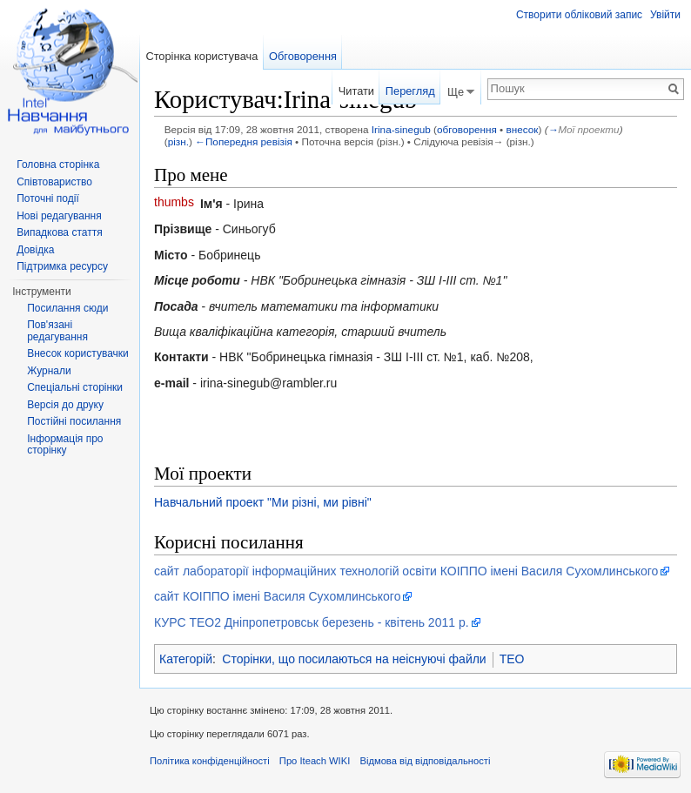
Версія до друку (65, 405)
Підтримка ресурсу (62, 266)
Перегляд (410, 90)
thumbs (174, 202)
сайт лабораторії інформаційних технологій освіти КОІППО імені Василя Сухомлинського (406, 571)
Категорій (185, 659)
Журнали (49, 371)
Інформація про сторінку (65, 445)
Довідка (35, 250)
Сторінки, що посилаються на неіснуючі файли (354, 659)
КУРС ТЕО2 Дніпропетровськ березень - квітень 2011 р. (311, 622)
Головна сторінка (58, 164)
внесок (523, 129)
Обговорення (303, 56)
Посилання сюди (67, 308)
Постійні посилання (74, 421)
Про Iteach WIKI (314, 761)
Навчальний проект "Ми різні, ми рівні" (263, 502)
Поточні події (48, 198)
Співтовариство (54, 182)
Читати (356, 90)
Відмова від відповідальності (424, 761)
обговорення (467, 129)
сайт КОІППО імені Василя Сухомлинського (277, 596)
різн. (178, 141)
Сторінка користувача (201, 56)
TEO (512, 659)
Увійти (665, 15)
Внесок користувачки (78, 353)
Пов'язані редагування (57, 331)
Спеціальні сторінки (75, 387)
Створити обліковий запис (579, 15)
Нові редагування (59, 216)
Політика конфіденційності (210, 761)
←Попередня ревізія (243, 141)
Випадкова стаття (59, 232)
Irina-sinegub (401, 129)
